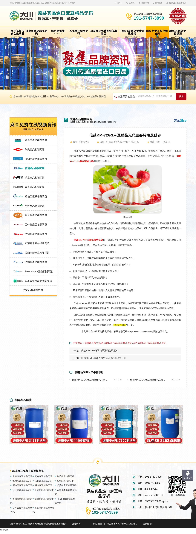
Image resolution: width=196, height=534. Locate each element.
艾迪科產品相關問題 (36, 234)
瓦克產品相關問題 (35, 187)
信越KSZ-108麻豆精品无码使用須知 (99, 350)
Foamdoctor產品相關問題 (39, 271)
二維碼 (131, 3)
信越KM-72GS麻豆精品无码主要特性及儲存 (148, 379)
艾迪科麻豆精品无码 (44, 493)
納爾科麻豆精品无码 (44, 502)
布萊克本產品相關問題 (37, 243)
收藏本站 (145, 3)
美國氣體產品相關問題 (37, 252)
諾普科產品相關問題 (36, 215)
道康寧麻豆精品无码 (22, 479)
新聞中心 (54, 96)
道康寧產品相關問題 (36, 140)
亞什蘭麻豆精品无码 (22, 493)
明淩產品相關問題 (35, 205)
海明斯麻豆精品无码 (22, 484)
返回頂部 (188, 478)
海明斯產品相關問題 (36, 159)
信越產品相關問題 (97, 96)
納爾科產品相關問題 (36, 262)
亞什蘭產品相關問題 (36, 224)
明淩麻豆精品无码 (43, 488)
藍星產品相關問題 (35, 177)
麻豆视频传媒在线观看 (35, 96)
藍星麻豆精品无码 (65, 484)
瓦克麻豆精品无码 (43, 479)
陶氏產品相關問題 (35, 149)
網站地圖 (159, 3)
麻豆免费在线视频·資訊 (73, 96)
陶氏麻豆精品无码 (65, 479)
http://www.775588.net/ (139, 331)
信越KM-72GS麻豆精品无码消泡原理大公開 (103, 358)
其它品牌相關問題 (33, 290)
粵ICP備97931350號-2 (126, 527)
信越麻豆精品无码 (43, 484)
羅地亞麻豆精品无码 (22, 488)
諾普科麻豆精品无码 (66, 488)
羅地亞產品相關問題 (36, 196)
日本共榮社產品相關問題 (38, 281)
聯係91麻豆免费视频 (177, 3)
